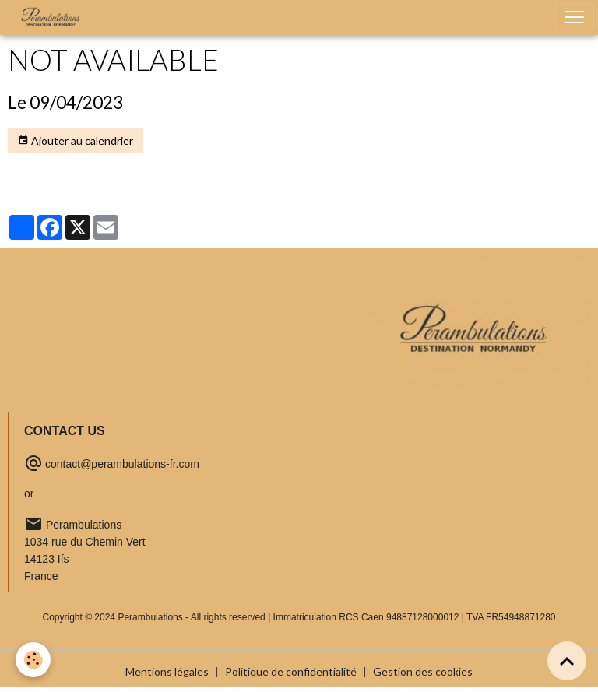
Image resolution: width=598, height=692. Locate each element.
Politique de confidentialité (291, 671)
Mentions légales (167, 671)
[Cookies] (33, 659)
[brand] (54, 17)
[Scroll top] (566, 660)
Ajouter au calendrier (75, 141)
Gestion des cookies (423, 671)
